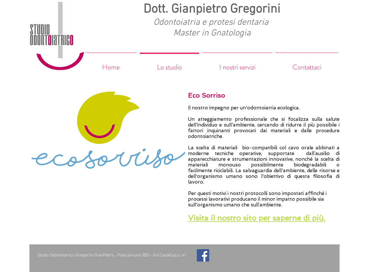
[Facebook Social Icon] (203, 255)
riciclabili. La (228, 170)
